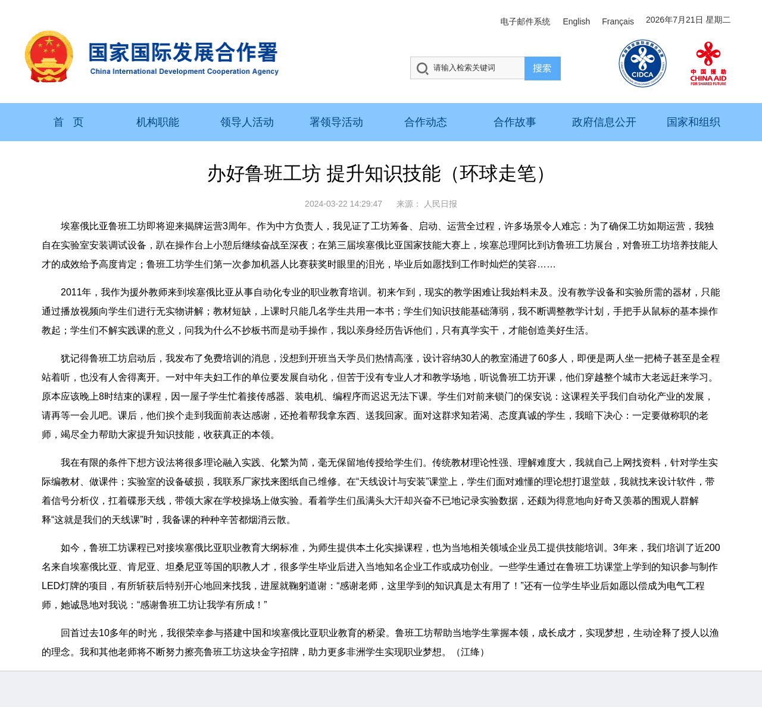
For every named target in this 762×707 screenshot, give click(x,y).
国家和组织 (693, 122)
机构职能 (157, 122)
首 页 (68, 122)
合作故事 (515, 122)
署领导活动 (336, 122)
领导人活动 (247, 122)
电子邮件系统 (525, 21)
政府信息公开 (604, 122)
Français (618, 21)
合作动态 (425, 122)
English (576, 21)
